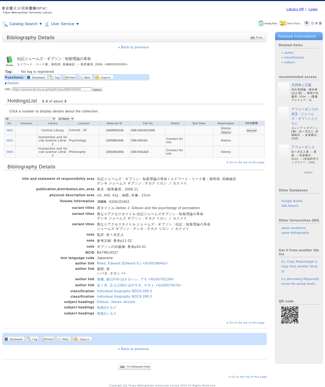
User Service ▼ (61, 24)
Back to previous (135, 47)
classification (294, 57)
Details (13, 83)
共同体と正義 (301, 88)
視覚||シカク (107, 313)
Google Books (291, 204)
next (307, 175)
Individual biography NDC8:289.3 (124, 291)
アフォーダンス (303, 150)
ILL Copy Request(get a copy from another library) (299, 269)
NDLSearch (289, 209)
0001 (10, 130)
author (289, 52)
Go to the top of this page (247, 162)
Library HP (295, 9)
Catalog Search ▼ (22, 24)
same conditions (293, 231)
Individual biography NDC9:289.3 (124, 296)
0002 (10, 140)
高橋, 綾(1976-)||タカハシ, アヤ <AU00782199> (135, 279)
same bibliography (295, 236)
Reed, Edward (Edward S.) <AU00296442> (132, 263)
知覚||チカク (107, 307)
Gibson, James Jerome (116, 302)
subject (289, 62)
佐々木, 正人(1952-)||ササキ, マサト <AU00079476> (139, 285)
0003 (10, 151)
